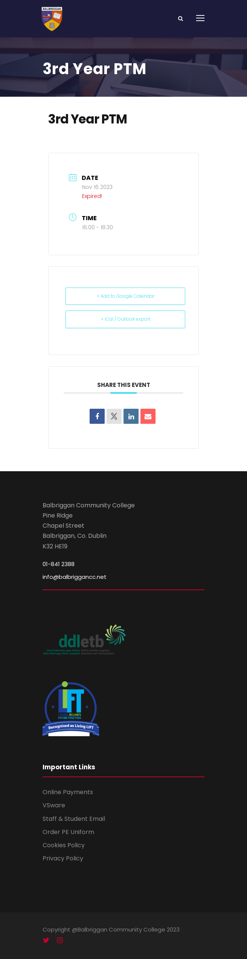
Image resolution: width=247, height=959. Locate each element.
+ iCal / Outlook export (125, 319)
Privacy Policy (63, 858)
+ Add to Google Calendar (125, 296)
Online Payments (68, 792)
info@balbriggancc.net (75, 577)
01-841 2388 (59, 564)
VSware (54, 805)
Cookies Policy (64, 845)
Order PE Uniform (68, 832)
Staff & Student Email (74, 818)
